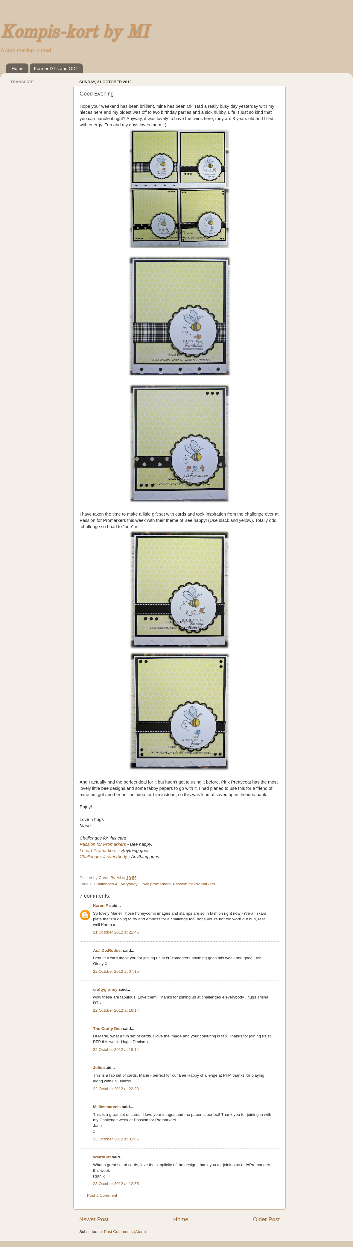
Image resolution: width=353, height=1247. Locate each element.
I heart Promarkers (98, 850)
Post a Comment (102, 1195)
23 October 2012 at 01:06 (116, 1139)
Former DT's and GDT (56, 68)
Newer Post (94, 1219)
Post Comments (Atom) (125, 1231)
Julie (97, 1067)
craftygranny (105, 989)
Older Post (266, 1219)
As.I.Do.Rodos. (107, 950)
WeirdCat (102, 1157)
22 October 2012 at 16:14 (116, 1010)
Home (18, 68)
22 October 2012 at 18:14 (116, 1049)
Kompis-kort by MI (74, 33)
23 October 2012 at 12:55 (116, 1183)
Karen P (100, 905)
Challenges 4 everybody (103, 856)
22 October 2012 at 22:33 (116, 1089)
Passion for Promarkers (103, 844)
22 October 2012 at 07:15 (116, 971)
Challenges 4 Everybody (115, 884)
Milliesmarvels (107, 1106)
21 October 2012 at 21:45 (116, 932)
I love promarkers (155, 884)
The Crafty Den (107, 1028)
